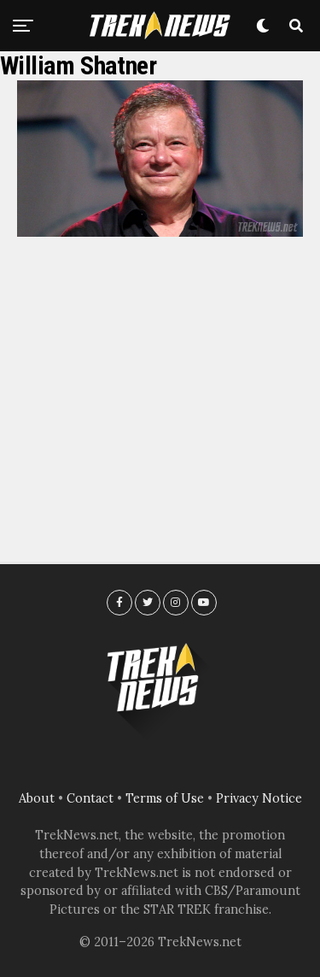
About (37, 798)
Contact (90, 798)
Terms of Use (164, 798)
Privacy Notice (259, 798)
